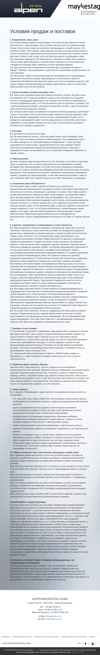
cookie (36, 650)
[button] (93, 643)
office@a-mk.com (53, 616)
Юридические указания (22, 637)
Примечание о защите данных (46, 637)
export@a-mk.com (54, 619)
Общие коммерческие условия (74, 637)
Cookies (92, 637)
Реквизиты (6, 637)
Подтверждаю (77, 652)
